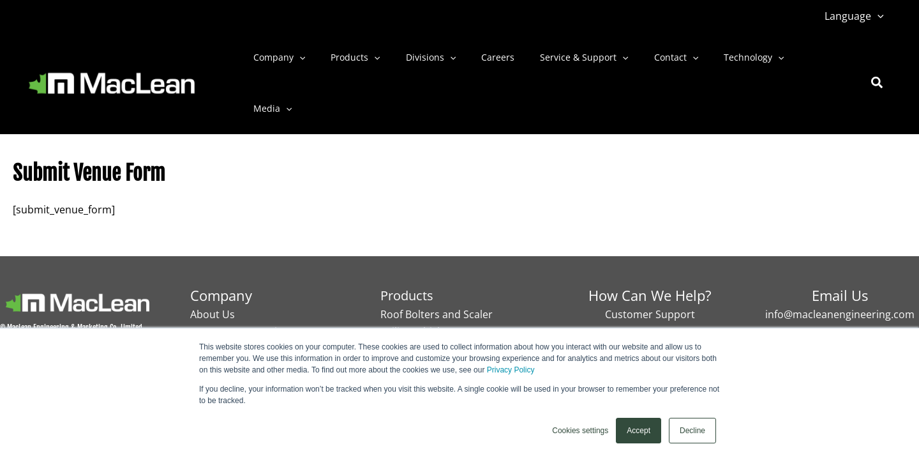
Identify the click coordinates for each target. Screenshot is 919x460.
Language (856, 16)
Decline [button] (692, 430)
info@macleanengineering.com (840, 292)
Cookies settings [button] (580, 430)
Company (275, 62)
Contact (634, 62)
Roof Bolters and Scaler (436, 292)
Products (343, 62)
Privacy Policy (511, 369)
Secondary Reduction (431, 326)
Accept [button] (638, 430)
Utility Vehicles (415, 309)
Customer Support (650, 292)
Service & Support (549, 62)
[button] (880, 16)
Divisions (412, 62)
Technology (704, 62)
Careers (471, 62)
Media (771, 62)
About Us (212, 292)
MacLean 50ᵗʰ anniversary (251, 309)
